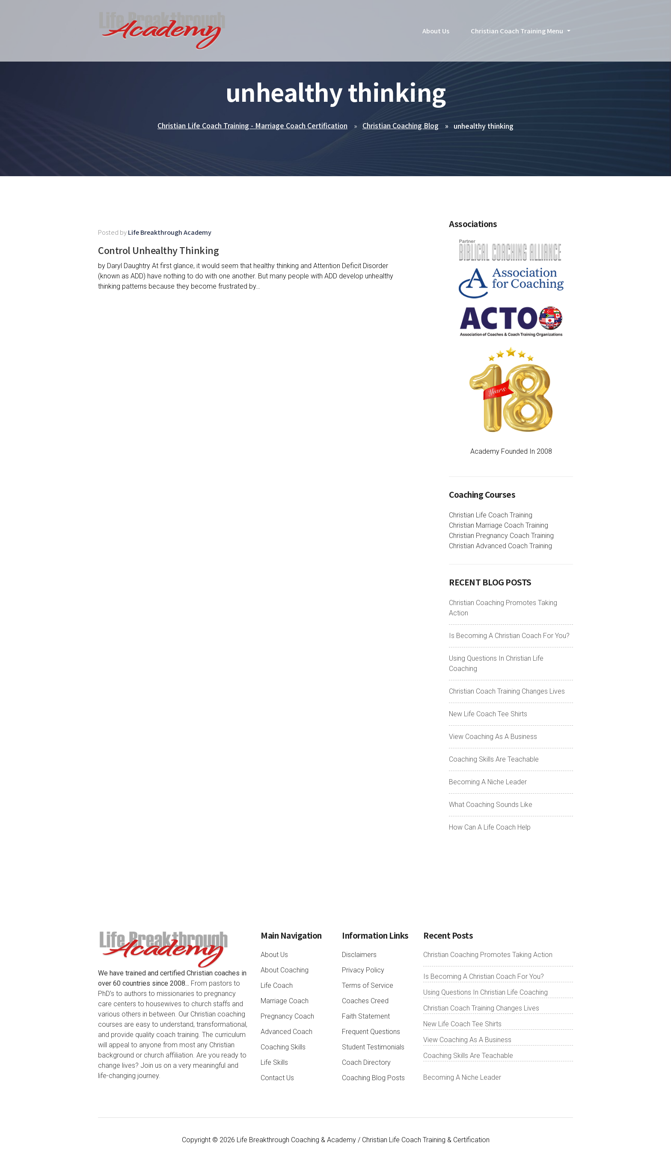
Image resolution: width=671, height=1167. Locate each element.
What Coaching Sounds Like (490, 805)
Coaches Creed (365, 1001)
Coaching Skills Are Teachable (494, 760)
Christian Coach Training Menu (517, 36)
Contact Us (277, 1078)
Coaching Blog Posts (373, 1078)
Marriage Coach (285, 1001)
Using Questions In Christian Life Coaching (485, 993)
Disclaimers (359, 955)
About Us (435, 36)
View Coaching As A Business (493, 737)
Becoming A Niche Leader (488, 782)
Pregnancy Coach (287, 1017)
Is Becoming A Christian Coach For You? (509, 636)
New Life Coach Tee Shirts (488, 714)
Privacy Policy (363, 970)
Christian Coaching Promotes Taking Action (487, 955)
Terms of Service (367, 986)
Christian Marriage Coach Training (498, 526)
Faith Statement (366, 1017)
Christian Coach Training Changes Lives (507, 692)
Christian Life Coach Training (490, 515)
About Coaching (285, 970)
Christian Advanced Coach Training (500, 546)
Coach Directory (366, 1063)
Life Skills (274, 1063)
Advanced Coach (286, 1032)
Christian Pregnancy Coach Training (501, 536)
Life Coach (277, 986)
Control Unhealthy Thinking (169, 249)
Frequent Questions (371, 1032)
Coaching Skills (283, 1047)
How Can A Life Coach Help (490, 828)
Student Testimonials (373, 1047)
